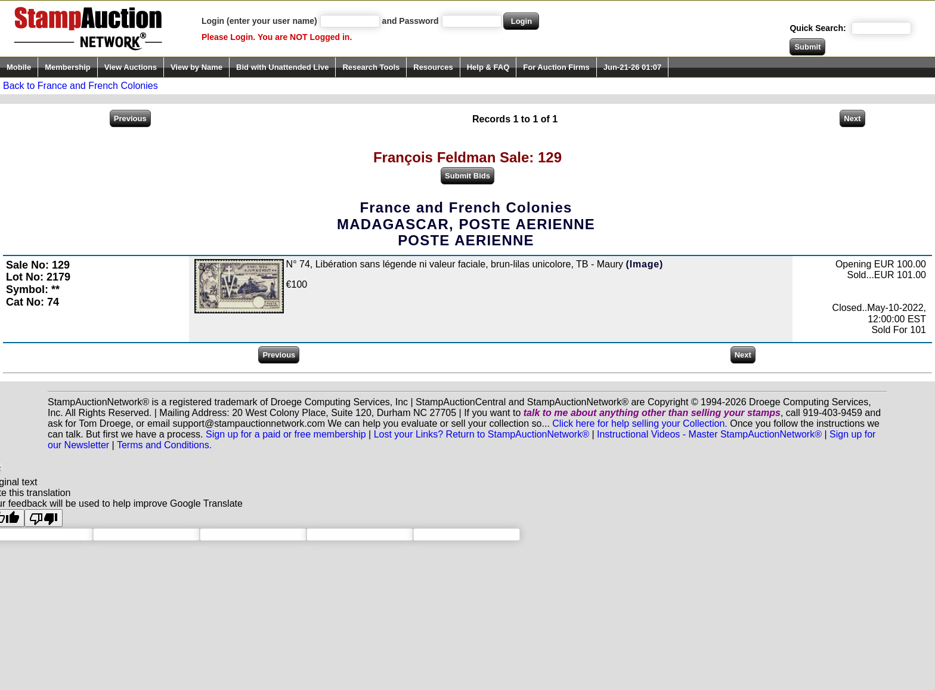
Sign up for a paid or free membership (286, 434)
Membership (68, 67)
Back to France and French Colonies (80, 86)
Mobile (19, 67)
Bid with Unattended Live (282, 67)
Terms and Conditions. (164, 445)
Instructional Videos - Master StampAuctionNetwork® (709, 434)
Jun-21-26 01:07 (632, 67)
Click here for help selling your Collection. (639, 423)
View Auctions (130, 67)
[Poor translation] (43, 518)
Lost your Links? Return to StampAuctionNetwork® (481, 434)
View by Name (196, 67)
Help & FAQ (488, 67)
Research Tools (371, 67)
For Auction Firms (556, 67)
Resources (433, 67)
